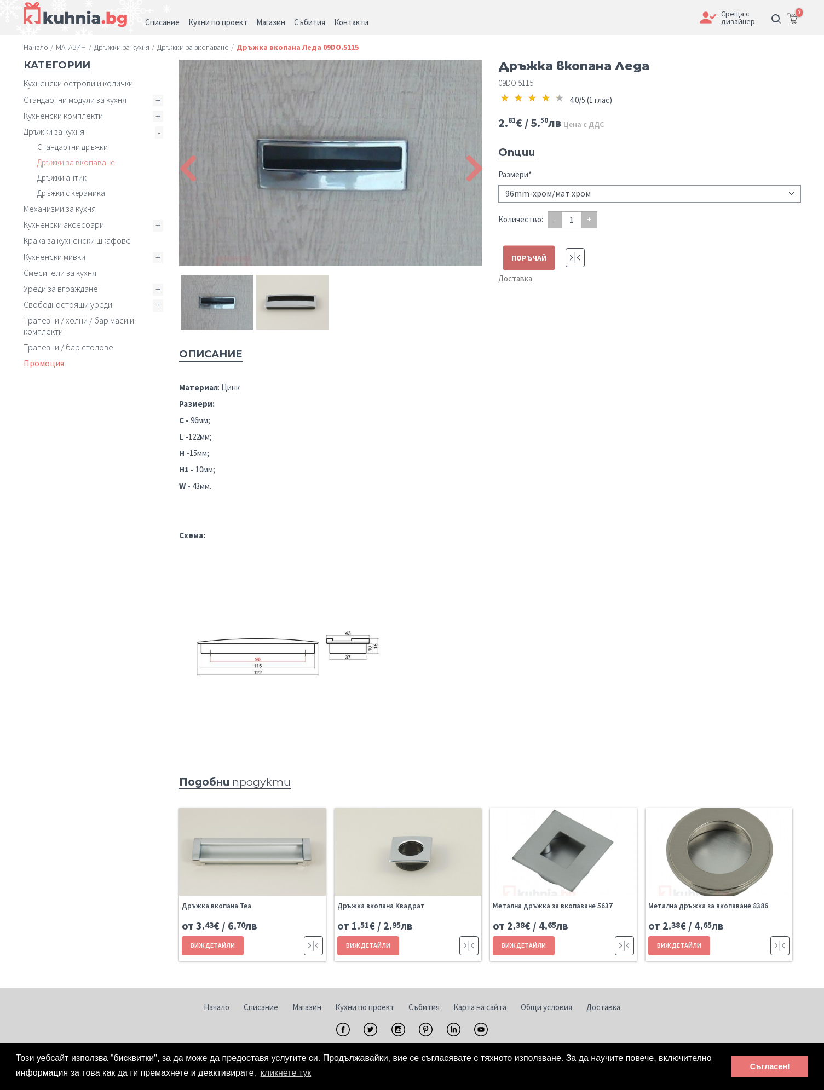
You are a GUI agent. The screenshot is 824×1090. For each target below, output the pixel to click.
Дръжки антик (62, 177)
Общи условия (546, 1007)
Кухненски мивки (54, 256)
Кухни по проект (364, 1007)
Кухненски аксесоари (64, 224)
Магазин (306, 1007)
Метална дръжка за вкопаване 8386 (708, 905)
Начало (216, 1007)
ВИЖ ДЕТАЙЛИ (213, 945)
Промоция (44, 362)
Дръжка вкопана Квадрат (381, 905)
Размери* (515, 174)
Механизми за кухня (60, 208)
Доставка (515, 278)
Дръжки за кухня (54, 131)
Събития (424, 1007)
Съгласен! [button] (770, 1066)
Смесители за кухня (60, 272)
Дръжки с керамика (71, 193)
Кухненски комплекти (63, 115)
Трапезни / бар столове (68, 347)
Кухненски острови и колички (78, 83)
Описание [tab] (211, 354)
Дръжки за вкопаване (75, 162)
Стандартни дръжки (72, 147)
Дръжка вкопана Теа (216, 905)
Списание (261, 1007)
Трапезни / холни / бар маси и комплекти (79, 325)
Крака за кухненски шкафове (77, 240)
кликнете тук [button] (286, 1072)
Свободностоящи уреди (68, 304)
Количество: (520, 219)
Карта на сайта (479, 1007)
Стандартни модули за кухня (75, 99)
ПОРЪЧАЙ (528, 258)
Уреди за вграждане (61, 288)
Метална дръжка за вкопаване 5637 (553, 905)
